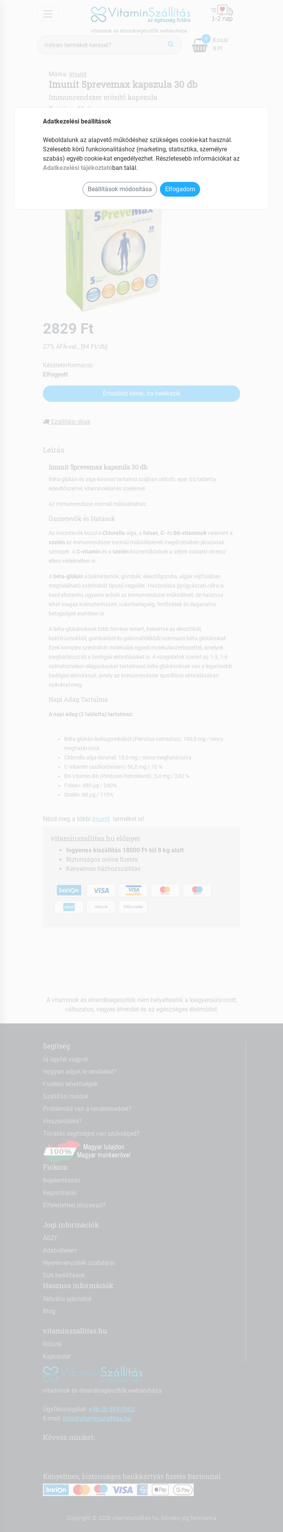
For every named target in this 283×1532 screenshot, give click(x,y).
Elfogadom (180, 189)
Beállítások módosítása (120, 189)
